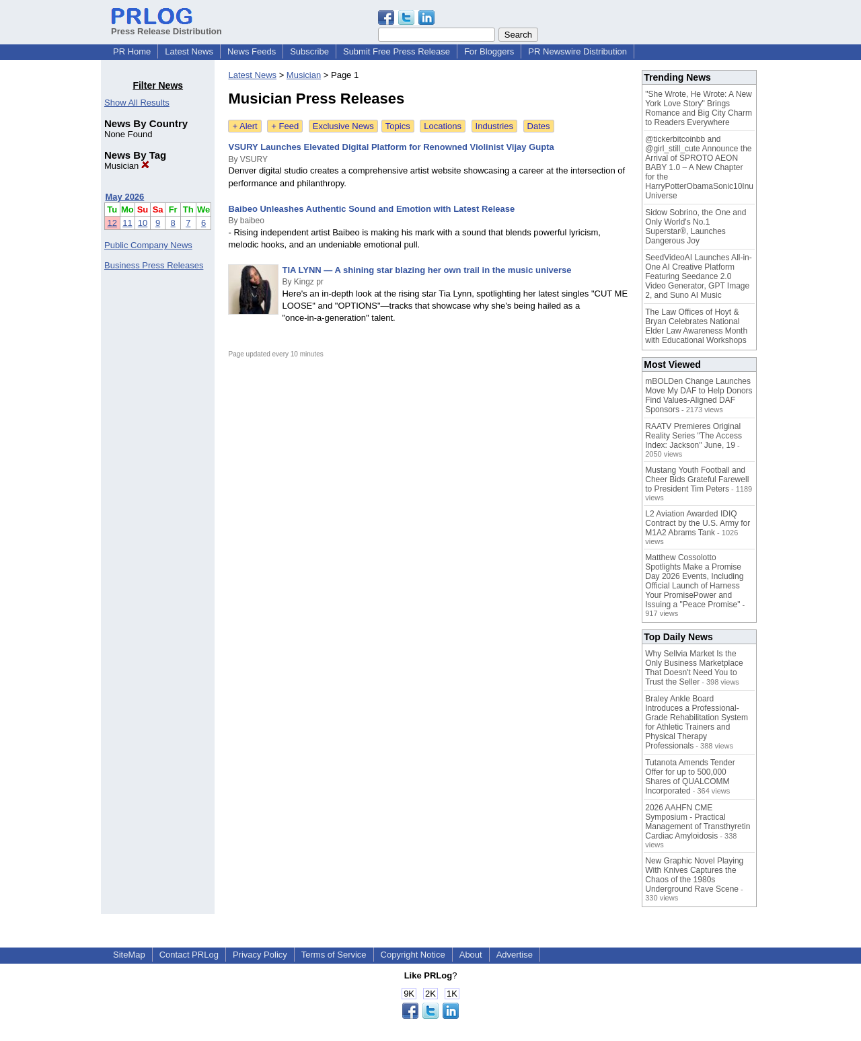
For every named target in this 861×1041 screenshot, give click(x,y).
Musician (126, 166)
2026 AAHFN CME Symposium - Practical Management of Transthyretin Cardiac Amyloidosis (697, 822)
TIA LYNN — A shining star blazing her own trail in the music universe (426, 270)
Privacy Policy (260, 955)
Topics (397, 126)
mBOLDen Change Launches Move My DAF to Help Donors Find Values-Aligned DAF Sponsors (698, 395)
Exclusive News (343, 126)
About (470, 955)
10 (142, 223)
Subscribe (309, 51)
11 (127, 223)
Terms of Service (334, 955)
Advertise (514, 955)
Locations (442, 126)
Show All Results (137, 103)
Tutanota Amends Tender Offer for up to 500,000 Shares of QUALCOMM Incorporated (690, 777)
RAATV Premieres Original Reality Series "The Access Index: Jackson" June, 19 (693, 436)
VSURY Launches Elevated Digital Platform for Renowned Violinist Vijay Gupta (391, 147)
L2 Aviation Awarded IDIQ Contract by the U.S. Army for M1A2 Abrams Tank (697, 523)
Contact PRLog (189, 955)
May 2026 (125, 197)
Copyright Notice (413, 955)
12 (112, 223)
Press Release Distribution (166, 26)
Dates (538, 126)
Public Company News (148, 245)
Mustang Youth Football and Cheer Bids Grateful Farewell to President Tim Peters (697, 479)
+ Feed (285, 126)
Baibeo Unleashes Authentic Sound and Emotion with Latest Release (371, 209)
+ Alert (244, 126)
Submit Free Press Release (396, 51)
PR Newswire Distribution (577, 51)
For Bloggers (489, 51)
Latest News (189, 51)
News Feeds (251, 51)
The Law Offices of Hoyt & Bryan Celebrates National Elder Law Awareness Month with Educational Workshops (696, 326)
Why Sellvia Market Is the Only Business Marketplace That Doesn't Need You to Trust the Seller (694, 668)
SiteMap (129, 955)
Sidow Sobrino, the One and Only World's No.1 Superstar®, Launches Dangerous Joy (695, 226)
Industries (494, 126)
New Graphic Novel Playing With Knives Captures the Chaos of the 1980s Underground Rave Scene (694, 875)
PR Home (132, 51)
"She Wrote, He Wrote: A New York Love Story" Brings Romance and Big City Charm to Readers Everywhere (698, 108)
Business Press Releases (153, 265)
